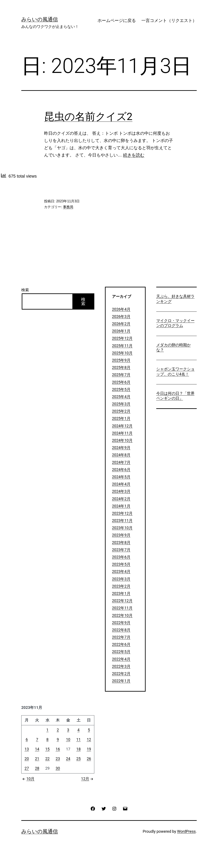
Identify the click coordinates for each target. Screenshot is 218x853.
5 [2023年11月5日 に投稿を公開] (89, 730)
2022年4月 (121, 659)
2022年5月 (121, 651)
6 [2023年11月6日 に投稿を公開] (27, 739)
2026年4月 (121, 309)
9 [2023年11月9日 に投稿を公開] (58, 739)
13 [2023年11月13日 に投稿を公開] (26, 749)
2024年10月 (122, 440)
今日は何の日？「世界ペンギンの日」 (175, 395)
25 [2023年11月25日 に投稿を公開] (78, 758)
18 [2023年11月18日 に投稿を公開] (78, 749)
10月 (27, 778)
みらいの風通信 (39, 19)
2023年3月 (121, 579)
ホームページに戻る (117, 20)
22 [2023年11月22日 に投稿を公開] (47, 758)
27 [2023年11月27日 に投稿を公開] (26, 768)
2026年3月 (121, 316)
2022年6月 (121, 644)
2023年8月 (121, 542)
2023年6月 (121, 557)
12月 (87, 778)
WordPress (186, 831)
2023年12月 (122, 513)
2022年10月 (122, 615)
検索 (25, 290)
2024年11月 (122, 433)
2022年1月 (121, 681)
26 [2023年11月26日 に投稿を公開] (89, 758)
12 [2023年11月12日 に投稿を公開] (89, 739)
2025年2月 (121, 411)
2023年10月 (122, 528)
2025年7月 (121, 374)
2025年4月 (121, 396)
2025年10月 (122, 353)
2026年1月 (121, 331)
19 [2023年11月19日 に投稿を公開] (89, 749)
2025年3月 (121, 404)
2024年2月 (121, 499)
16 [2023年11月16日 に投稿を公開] (58, 749)
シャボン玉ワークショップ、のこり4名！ (175, 371)
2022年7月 (121, 637)
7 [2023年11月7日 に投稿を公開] (37, 739)
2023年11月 (122, 520)
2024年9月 (121, 447)
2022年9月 (121, 622)
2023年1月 (121, 593)
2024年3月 (121, 491)
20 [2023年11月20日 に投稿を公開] (26, 758)
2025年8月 (121, 367)
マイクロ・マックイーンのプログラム (175, 323)
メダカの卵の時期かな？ (173, 347)
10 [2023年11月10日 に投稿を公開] (68, 739)
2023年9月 (121, 535)
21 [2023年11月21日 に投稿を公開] (37, 758)
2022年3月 (121, 666)
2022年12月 (122, 600)
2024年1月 (121, 506)
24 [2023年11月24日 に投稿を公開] (68, 758)
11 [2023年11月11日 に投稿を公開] (78, 739)
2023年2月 (121, 586)
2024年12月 (122, 426)
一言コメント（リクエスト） (169, 20)
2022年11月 (122, 608)
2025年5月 (121, 389)
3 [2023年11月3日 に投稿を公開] (68, 730)
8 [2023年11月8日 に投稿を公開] (47, 739)
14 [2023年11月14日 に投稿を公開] (37, 749)
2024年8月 (121, 455)
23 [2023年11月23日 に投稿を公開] (58, 758)
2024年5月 (121, 477)
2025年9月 (121, 360)
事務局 (68, 207)
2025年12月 (122, 338)
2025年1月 (121, 418)
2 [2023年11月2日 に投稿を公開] (58, 730)
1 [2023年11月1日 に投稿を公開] (47, 730)
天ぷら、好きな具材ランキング (175, 298)
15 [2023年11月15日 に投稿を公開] (47, 749)
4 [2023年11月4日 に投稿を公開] (78, 730)
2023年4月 (121, 571)
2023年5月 (121, 564)
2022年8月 (121, 630)
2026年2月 (121, 324)
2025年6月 (121, 382)
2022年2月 (121, 673)
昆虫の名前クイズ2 (88, 116)
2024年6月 (121, 469)
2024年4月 (121, 484)
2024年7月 (121, 462)
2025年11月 (122, 345)
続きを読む (133, 155)
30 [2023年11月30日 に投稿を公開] (58, 768)
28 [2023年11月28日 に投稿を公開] (37, 768)
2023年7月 (121, 549)
